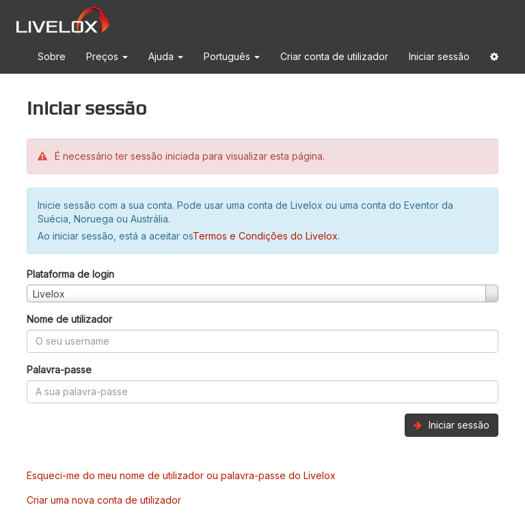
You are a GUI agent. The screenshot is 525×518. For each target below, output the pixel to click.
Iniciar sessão (439, 56)
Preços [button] (107, 56)
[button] (494, 59)
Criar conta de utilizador (334, 56)
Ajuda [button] (165, 56)
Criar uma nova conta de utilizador (104, 500)
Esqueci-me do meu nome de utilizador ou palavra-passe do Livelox (181, 475)
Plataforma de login (70, 274)
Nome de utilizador (69, 319)
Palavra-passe (59, 369)
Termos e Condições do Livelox (265, 236)
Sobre (52, 56)
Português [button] (232, 56)
